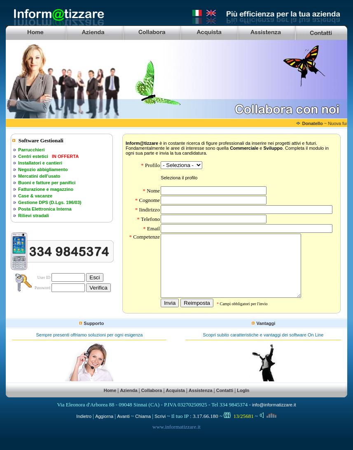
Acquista (175, 402)
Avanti (123, 428)
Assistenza (200, 402)
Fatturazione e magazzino (45, 189)
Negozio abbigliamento (43, 169)
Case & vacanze (35, 195)
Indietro (83, 428)
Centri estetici (33, 156)
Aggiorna (104, 428)
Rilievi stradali (33, 215)
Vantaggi (265, 335)
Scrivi (160, 428)
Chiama (143, 428)
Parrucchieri (31, 149)
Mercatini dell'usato (39, 176)
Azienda (128, 402)
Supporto (94, 335)
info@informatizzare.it (274, 417)
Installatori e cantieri (40, 162)
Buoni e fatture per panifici (46, 182)
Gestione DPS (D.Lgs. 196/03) (49, 202)
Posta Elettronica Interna (45, 208)
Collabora (151, 402)
